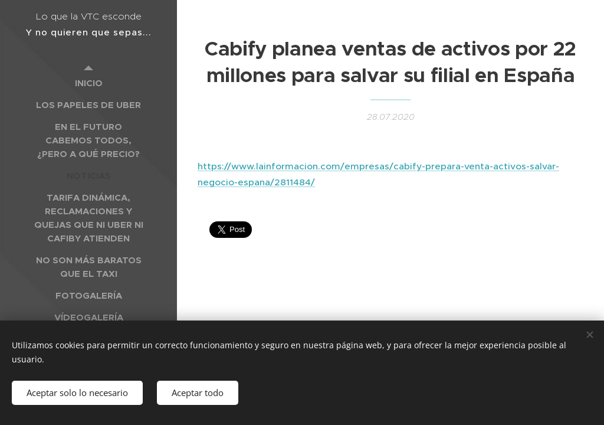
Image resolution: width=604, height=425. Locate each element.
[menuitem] (88, 83)
